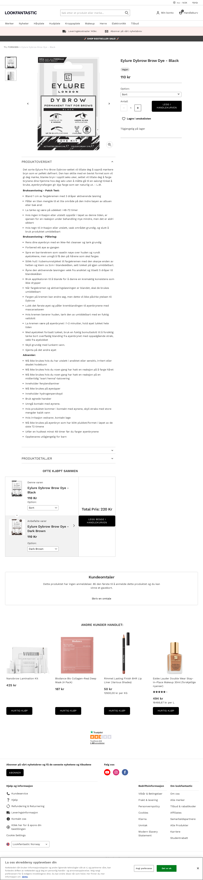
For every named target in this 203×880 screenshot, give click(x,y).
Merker (9, 23)
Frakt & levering (148, 800)
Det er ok (166, 868)
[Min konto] (165, 12)
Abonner (15, 772)
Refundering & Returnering (25, 806)
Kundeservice (17, 793)
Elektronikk (119, 23)
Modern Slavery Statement (148, 833)
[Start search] (127, 13)
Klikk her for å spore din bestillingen (23, 827)
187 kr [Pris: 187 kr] (59, 689)
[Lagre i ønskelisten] (136, 119)
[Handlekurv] (188, 12)
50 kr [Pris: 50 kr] (108, 689)
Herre (103, 23)
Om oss (175, 793)
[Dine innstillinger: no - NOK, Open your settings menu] (180, 2)
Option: (125, 88)
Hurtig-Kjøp (21, 712)
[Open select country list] (30, 844)
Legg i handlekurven (167, 106)
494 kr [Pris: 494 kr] (158, 698)
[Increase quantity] (137, 108)
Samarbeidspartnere (183, 818)
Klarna (142, 818)
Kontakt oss (16, 819)
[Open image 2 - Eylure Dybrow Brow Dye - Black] (10, 75)
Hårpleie (39, 23)
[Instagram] (116, 774)
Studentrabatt (179, 837)
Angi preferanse (144, 868)
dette (25, 877)
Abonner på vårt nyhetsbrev (122, 31)
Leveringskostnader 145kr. (79, 31)
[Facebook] (125, 774)
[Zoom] (109, 144)
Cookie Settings (16, 835)
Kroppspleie (72, 23)
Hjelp (195, 2)
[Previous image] (28, 103)
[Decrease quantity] (124, 108)
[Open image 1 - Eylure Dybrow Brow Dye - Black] (10, 62)
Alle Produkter (179, 825)
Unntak (142, 825)
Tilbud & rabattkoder (183, 806)
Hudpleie (54, 23)
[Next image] (109, 103)
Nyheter (24, 23)
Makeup (90, 23)
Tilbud (135, 23)
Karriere (175, 831)
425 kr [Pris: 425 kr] (11, 685)
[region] (101, 868)
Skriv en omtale (101, 598)
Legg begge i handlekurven (97, 521)
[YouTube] (107, 774)
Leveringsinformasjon (22, 812)
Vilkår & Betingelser (150, 793)
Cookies (143, 812)
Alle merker (177, 800)
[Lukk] (197, 868)
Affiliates (175, 812)
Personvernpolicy (149, 806)
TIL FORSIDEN (11, 47)
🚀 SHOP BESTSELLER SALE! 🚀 (101, 38)
